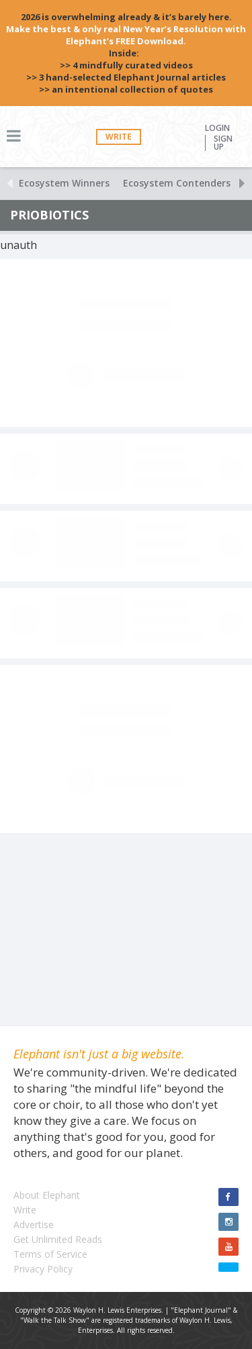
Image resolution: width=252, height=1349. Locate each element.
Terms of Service (50, 1254)
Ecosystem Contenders (176, 183)
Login (217, 128)
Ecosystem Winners (64, 183)
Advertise (33, 1224)
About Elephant (46, 1195)
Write (119, 136)
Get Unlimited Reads (57, 1239)
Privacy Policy (43, 1268)
